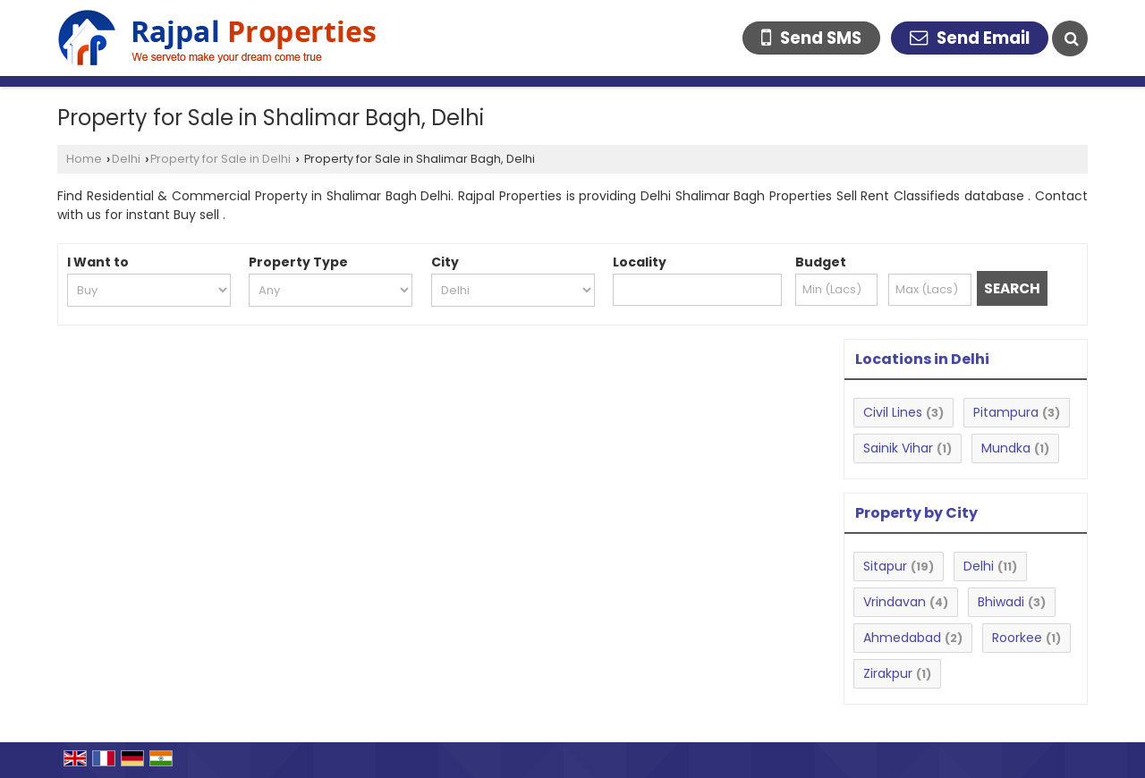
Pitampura (1006, 412)
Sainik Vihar (898, 448)
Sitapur (885, 566)
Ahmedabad (902, 638)
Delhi (126, 158)
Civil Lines (892, 412)
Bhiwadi (1001, 602)
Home (84, 158)
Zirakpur (887, 673)
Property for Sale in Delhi (220, 158)
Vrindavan (894, 602)
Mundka (1005, 448)
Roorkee (1017, 638)
